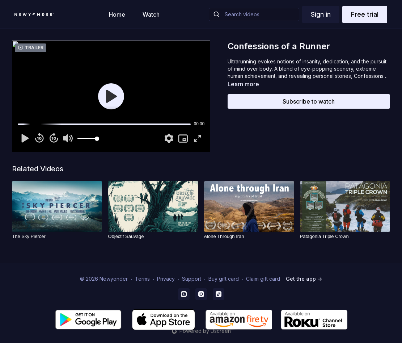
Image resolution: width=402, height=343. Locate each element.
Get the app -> (304, 279)
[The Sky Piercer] (57, 236)
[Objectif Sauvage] (153, 236)
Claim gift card (263, 279)
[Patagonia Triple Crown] (345, 236)
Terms (142, 279)
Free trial (364, 14)
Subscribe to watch (309, 101)
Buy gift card (223, 279)
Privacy (166, 279)
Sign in (321, 14)
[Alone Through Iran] (249, 236)
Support (191, 279)
